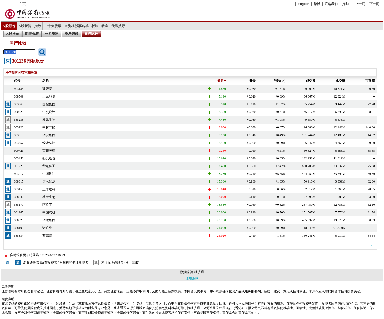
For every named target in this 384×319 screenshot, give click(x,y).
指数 (37, 26)
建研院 (47, 89)
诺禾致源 (48, 181)
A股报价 (8, 26)
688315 (18, 181)
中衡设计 (48, 174)
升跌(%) (280, 81)
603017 (18, 174)
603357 (18, 143)
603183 (18, 89)
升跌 (252, 81)
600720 (18, 112)
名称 (45, 81)
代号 (17, 81)
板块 (94, 26)
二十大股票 (52, 26)
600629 (18, 220)
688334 (18, 235)
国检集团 (48, 104)
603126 (18, 127)
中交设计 (48, 112)
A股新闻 (24, 26)
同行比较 (91, 34)
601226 (18, 166)
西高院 (47, 235)
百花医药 (48, 150)
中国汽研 (48, 212)
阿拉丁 (47, 205)
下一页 (374, 4)
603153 (18, 189)
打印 (345, 4)
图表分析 (32, 34)
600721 (18, 150)
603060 (18, 104)
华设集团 (48, 135)
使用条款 (192, 278)
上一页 (360, 4)
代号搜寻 (118, 26)
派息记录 (71, 34)
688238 (18, 120)
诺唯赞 (47, 228)
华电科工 (48, 166)
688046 (18, 197)
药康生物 (48, 197)
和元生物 (48, 120)
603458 (18, 158)
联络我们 (331, 4)
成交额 (310, 81)
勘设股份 (48, 158)
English (303, 4)
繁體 (317, 4)
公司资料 (52, 34)
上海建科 (48, 189)
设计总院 (48, 143)
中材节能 (48, 127)
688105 (18, 228)
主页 (22, 4)
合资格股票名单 (76, 26)
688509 (18, 96)
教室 (104, 26)
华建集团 (48, 220)
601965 (18, 212)
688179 (18, 205)
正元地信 (48, 96)
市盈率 (370, 81)
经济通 (199, 272)
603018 (18, 135)
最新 (221, 81)
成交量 (340, 81)
